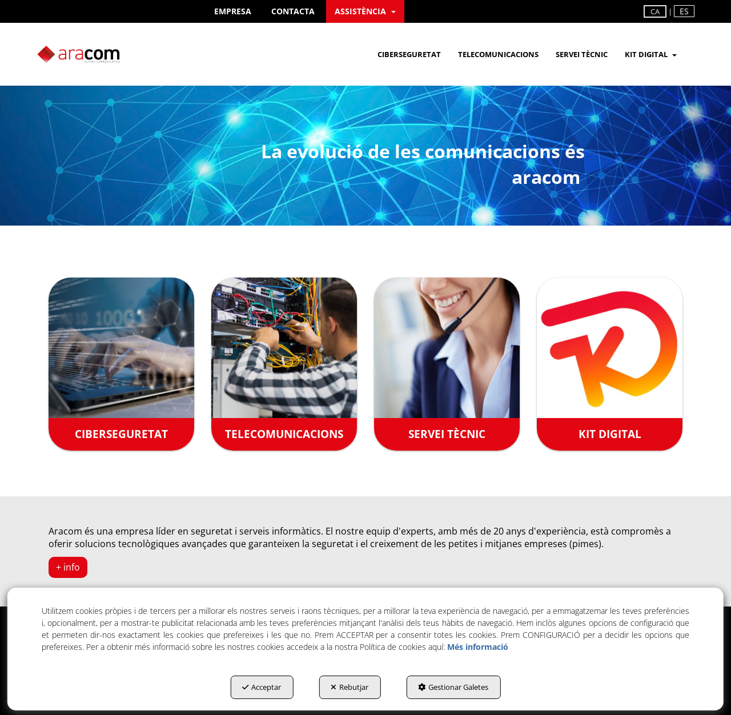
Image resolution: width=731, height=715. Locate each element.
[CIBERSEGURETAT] (121, 364)
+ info (68, 567)
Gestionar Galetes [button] (453, 687)
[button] (233, 11)
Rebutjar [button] (349, 687)
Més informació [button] (477, 646)
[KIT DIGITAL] (609, 364)
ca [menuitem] (655, 11)
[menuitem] (233, 11)
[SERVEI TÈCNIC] (447, 364)
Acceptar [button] (261, 687)
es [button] (684, 11)
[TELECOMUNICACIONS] (284, 364)
